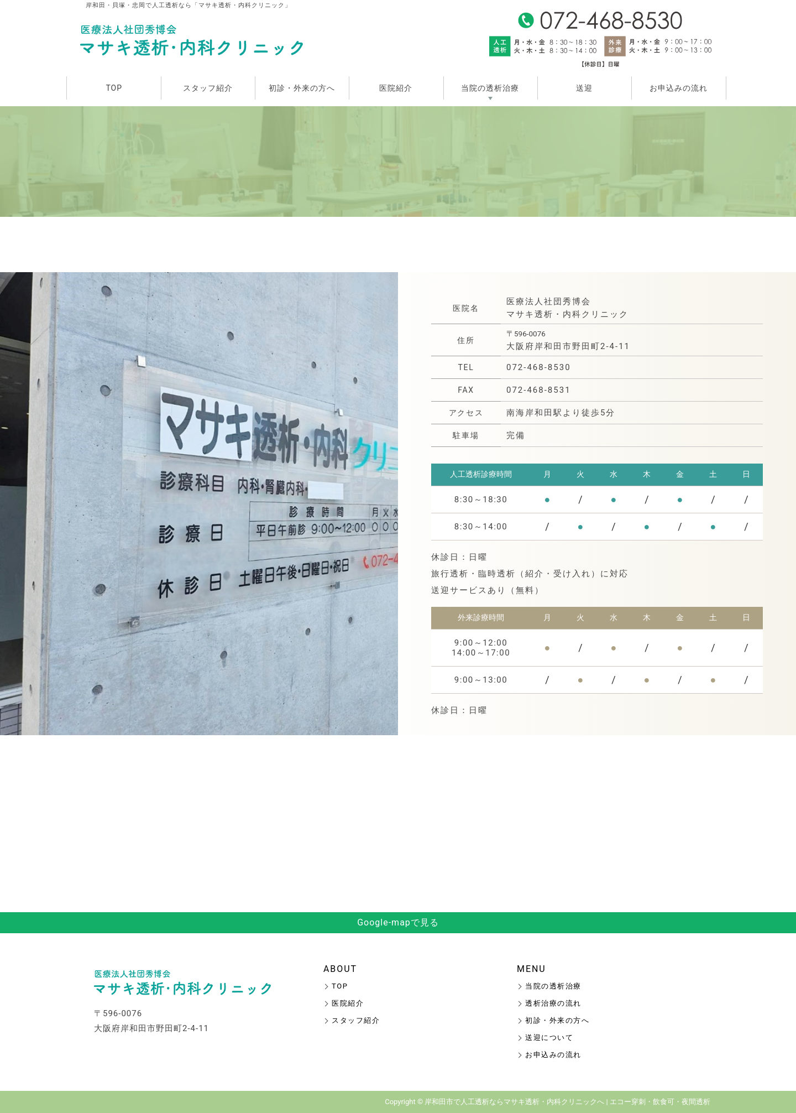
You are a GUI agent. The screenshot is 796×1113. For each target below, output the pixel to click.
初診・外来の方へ (302, 88)
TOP (114, 88)
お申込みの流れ (679, 88)
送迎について (549, 1037)
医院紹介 (395, 88)
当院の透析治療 (490, 88)
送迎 (584, 88)
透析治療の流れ (553, 1003)
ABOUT (340, 969)
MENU (531, 969)
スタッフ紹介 (208, 88)
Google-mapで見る (398, 922)
